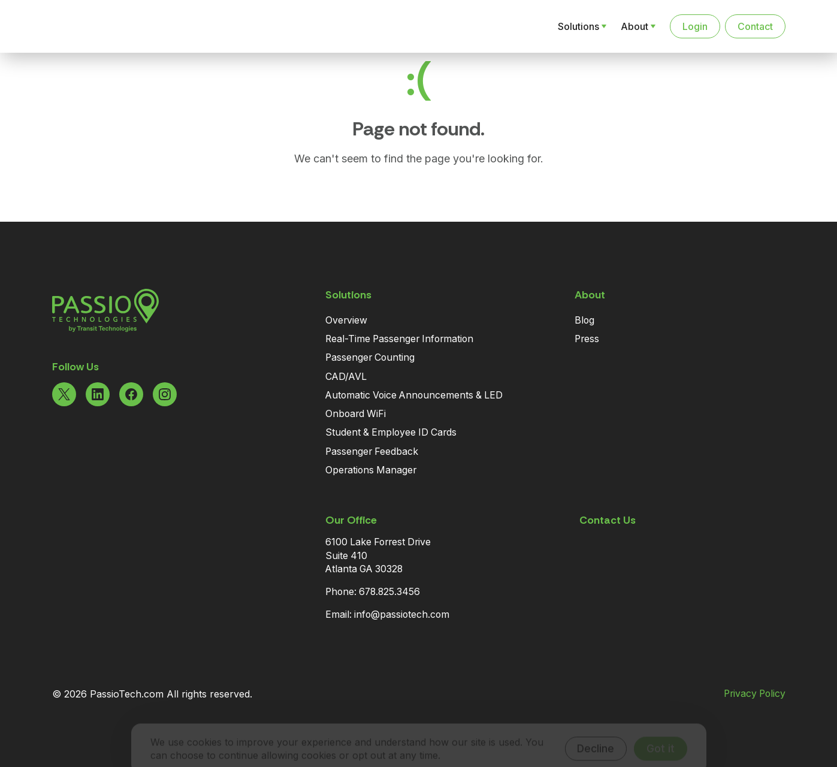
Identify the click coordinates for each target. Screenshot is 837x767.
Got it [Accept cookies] (660, 732)
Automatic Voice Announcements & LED (414, 395)
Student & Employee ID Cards (391, 432)
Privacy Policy (754, 694)
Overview (346, 320)
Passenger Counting (370, 357)
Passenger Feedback (371, 451)
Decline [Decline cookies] (595, 732)
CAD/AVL (346, 376)
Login (695, 26)
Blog (584, 320)
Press (587, 339)
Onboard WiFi (355, 413)
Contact (755, 26)
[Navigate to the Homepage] (114, 26)
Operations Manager (370, 470)
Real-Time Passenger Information (399, 339)
